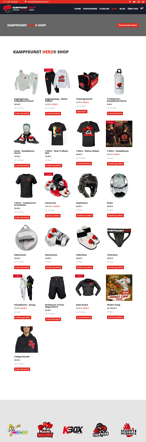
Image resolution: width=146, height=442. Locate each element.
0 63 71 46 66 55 (12, 2)
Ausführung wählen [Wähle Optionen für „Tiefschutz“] (115, 267)
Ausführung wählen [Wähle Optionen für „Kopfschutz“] (84, 215)
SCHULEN (104, 9)
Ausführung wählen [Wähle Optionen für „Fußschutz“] (84, 267)
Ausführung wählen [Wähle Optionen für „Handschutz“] (53, 267)
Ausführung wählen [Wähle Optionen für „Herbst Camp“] (115, 317)
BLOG (122, 9)
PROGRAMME (90, 9)
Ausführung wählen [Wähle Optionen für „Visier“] (115, 215)
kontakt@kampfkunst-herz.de (38, 2)
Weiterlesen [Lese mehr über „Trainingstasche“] (81, 111)
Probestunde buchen (128, 25)
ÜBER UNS (133, 9)
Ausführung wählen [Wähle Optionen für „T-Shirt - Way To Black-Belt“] (53, 165)
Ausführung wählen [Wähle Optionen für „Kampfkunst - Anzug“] (22, 317)
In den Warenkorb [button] (22, 113)
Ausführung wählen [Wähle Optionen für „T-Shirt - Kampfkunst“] (115, 164)
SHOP (114, 9)
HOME (78, 9)
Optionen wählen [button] (53, 216)
